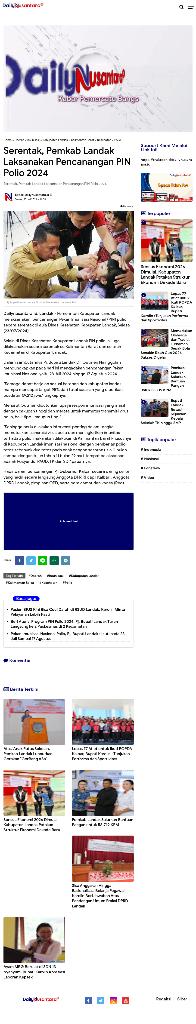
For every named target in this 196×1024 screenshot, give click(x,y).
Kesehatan (104, 140)
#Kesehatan (48, 583)
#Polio (67, 583)
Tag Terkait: (14, 576)
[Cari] (181, 7)
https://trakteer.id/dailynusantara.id (166, 161)
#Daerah (35, 576)
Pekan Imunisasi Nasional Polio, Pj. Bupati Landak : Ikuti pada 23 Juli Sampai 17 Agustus (67, 636)
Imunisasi (33, 140)
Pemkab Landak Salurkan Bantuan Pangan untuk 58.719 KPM (102, 822)
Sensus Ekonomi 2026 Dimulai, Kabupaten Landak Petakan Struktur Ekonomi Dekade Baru (31, 824)
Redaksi (163, 999)
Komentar (127, 206)
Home (7, 140)
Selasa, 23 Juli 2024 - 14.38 (30, 199)
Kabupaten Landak (55, 140)
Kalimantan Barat (82, 140)
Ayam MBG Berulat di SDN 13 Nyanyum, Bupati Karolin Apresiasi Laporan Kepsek (34, 971)
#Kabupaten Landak (84, 576)
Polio (117, 140)
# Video (147, 477)
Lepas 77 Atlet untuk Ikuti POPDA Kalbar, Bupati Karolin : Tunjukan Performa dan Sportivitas (102, 753)
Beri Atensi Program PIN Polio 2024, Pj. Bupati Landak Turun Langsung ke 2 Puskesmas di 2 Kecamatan (64, 624)
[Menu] (192, 7)
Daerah (19, 140)
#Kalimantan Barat (20, 583)
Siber (182, 999)
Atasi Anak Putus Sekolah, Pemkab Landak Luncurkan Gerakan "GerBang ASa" (28, 753)
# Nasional (150, 459)
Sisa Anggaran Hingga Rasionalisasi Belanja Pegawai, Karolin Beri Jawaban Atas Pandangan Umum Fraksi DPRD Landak (100, 895)
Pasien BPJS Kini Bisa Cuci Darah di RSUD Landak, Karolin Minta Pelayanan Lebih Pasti (68, 612)
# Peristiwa (150, 468)
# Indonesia (151, 449)
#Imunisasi (55, 576)
